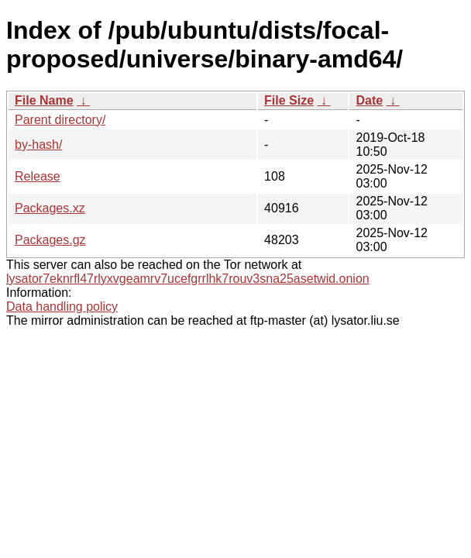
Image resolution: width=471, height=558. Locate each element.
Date (369, 100)
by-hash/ (38, 144)
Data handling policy (62, 306)
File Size (289, 100)
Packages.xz (50, 208)
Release (37, 176)
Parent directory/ (60, 119)
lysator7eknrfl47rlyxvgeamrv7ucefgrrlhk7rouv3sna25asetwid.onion (188, 278)
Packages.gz (50, 239)
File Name (44, 100)
